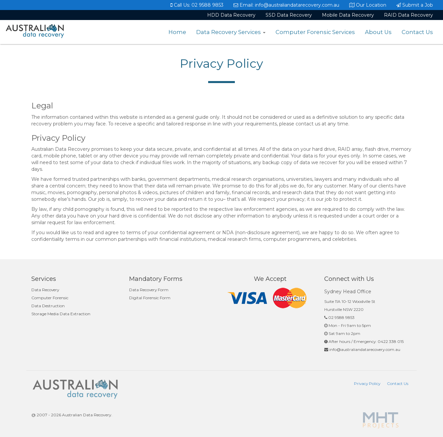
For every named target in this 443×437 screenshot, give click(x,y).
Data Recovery (45, 289)
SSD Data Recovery (289, 15)
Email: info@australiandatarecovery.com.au (286, 5)
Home (177, 32)
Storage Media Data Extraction (60, 313)
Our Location (367, 5)
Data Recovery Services (231, 32)
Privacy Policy (367, 383)
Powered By (381, 420)
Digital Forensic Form (149, 297)
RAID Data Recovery (408, 15)
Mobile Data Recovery (348, 15)
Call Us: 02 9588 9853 (197, 5)
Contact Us (417, 32)
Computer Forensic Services (315, 32)
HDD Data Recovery (231, 15)
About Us (378, 32)
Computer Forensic (49, 297)
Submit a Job (414, 5)
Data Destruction (48, 305)
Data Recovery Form (148, 289)
